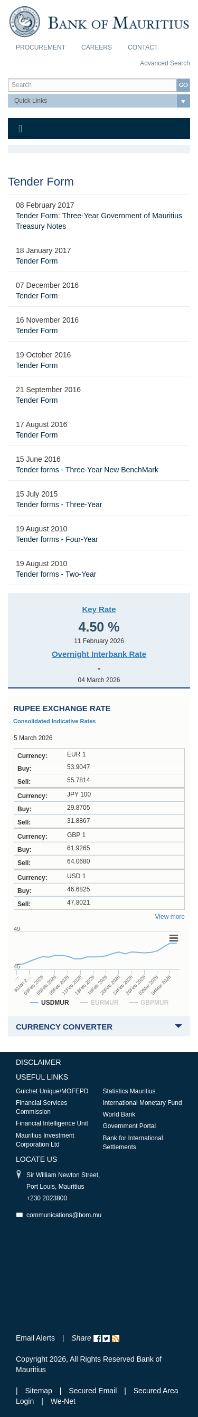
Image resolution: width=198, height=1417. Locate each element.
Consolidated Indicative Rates (54, 721)
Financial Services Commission (41, 1107)
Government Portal (129, 1126)
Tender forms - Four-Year (57, 539)
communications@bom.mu (63, 1215)
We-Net (63, 1401)
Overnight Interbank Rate (99, 653)
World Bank (119, 1114)
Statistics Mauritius (129, 1091)
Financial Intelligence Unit (52, 1123)
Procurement (40, 47)
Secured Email (93, 1390)
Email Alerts (35, 1338)
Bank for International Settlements (133, 1142)
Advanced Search (165, 63)
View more (170, 916)
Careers (96, 47)
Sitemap (39, 1390)
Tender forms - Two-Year (56, 574)
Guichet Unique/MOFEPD (52, 1091)
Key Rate (99, 609)
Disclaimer (38, 1062)
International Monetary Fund (142, 1103)
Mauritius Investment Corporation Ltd (45, 1140)
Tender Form (37, 261)
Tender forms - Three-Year (59, 504)
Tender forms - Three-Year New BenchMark (87, 469)
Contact (143, 47)
